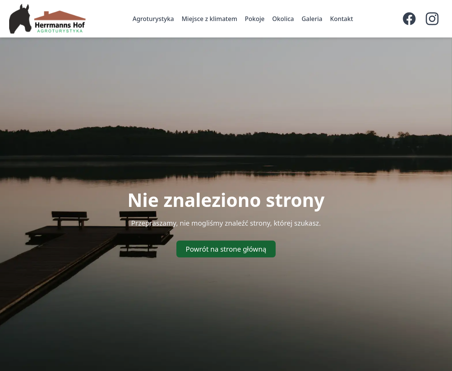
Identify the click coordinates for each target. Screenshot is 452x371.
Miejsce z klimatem (209, 19)
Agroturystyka (153, 19)
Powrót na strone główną (226, 249)
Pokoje (255, 19)
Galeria (312, 19)
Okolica (283, 19)
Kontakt (341, 19)
